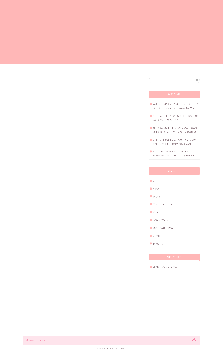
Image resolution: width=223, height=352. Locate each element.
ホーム (55, 69)
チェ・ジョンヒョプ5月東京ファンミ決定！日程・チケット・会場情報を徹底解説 (176, 141)
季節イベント (160, 220)
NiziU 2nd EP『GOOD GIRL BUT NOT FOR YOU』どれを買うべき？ (175, 118)
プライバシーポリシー (93, 69)
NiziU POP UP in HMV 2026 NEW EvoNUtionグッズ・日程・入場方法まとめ (175, 153)
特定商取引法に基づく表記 (167, 69)
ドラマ (156, 196)
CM (155, 181)
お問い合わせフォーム (130, 69)
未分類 (156, 235)
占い (155, 212)
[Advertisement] (111, 42)
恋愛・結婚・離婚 (163, 228)
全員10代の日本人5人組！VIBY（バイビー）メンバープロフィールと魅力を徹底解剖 (176, 106)
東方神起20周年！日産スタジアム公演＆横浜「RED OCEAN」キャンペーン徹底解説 (175, 129)
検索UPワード (161, 243)
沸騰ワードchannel (111, 10)
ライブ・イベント (163, 204)
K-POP (156, 188)
